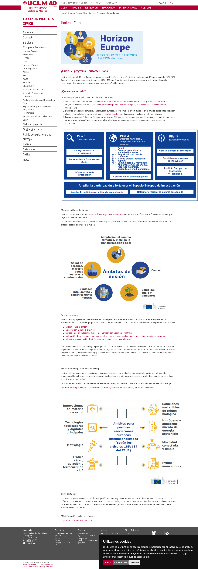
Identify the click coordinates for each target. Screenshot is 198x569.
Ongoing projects (33, 129)
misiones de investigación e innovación (105, 214)
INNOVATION (108, 7)
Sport (25, 119)
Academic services (85, 544)
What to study (83, 533)
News (26, 160)
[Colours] (166, 534)
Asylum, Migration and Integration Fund (39, 101)
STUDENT (96, 3)
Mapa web (49, 566)
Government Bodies (62, 537)
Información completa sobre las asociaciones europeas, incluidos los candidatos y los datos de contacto (107, 387)
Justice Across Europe (33, 89)
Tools (172, 3)
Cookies (35, 564)
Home (63, 13)
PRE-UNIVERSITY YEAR (74, 3)
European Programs (34, 47)
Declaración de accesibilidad (33, 566)
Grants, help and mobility (88, 540)
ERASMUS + (28, 85)
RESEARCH (91, 7)
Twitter (27, 154)
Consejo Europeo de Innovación (99, 117)
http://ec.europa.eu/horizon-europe (76, 520)
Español (162, 3)
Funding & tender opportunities (127, 501)
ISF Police (27, 96)
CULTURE (146, 7)
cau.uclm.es (29, 543)
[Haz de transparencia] (154, 534)
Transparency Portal (62, 542)
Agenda (57, 539)
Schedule (81, 542)
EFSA (25, 75)
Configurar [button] (134, 562)
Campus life (82, 539)
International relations (63, 533)
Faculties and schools (109, 533)
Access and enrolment (86, 535)
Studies (81, 530)
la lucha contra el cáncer (76, 326)
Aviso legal (27, 564)
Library (127, 533)
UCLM (64, 7)
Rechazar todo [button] (120, 562)
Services (28, 43)
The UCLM (59, 530)
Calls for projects (32, 124)
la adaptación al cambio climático (80, 330)
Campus (58, 535)
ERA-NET (27, 82)
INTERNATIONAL (128, 7)
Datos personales (46, 564)
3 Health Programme (33, 92)
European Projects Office (77, 13)
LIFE (25, 61)
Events (27, 144)
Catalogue (29, 149)
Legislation (59, 544)
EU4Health (28, 54)
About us (28, 32)
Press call (58, 540)
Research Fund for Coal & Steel (37, 116)
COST (25, 78)
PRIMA (26, 71)
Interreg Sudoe (30, 68)
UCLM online (83, 537)
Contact (27, 37)
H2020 (26, 58)
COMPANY (111, 3)
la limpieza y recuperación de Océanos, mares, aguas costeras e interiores (98, 339)
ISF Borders (28, 112)
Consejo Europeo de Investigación (115, 104)
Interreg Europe (30, 64)
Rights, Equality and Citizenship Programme (37, 108)
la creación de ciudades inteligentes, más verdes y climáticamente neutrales (98, 333)
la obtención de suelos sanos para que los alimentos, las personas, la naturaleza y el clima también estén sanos (115, 336)
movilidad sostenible (113, 114)
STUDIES (76, 7)
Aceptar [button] (107, 562)
